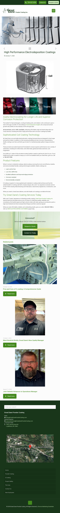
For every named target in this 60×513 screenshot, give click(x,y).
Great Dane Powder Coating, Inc (44, 198)
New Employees (9, 492)
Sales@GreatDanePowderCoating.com (16, 417)
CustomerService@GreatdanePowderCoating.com (19, 421)
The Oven (7, 485)
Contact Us (8, 489)
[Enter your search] (30, 407)
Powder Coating (9, 474)
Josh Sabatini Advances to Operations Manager (20, 391)
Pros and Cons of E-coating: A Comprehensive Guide (22, 289)
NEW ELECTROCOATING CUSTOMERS (18, 209)
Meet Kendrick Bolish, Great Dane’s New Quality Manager (23, 340)
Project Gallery (9, 481)
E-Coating (8, 477)
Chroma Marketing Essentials (46, 506)
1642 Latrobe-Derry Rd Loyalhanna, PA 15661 (12, 425)
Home (7, 470)
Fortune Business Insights (33, 124)
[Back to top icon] (30, 503)
